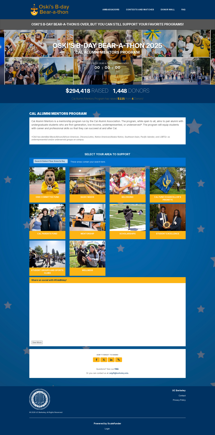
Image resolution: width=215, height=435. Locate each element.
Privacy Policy (179, 400)
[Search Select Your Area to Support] (50, 161)
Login (107, 428)
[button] (118, 359)
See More (37, 342)
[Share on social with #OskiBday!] (107, 312)
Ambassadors (110, 9)
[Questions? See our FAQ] (116, 369)
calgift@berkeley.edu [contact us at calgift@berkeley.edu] (118, 373)
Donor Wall (168, 9)
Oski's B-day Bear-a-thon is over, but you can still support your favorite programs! (107, 24)
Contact (182, 395)
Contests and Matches (140, 9)
